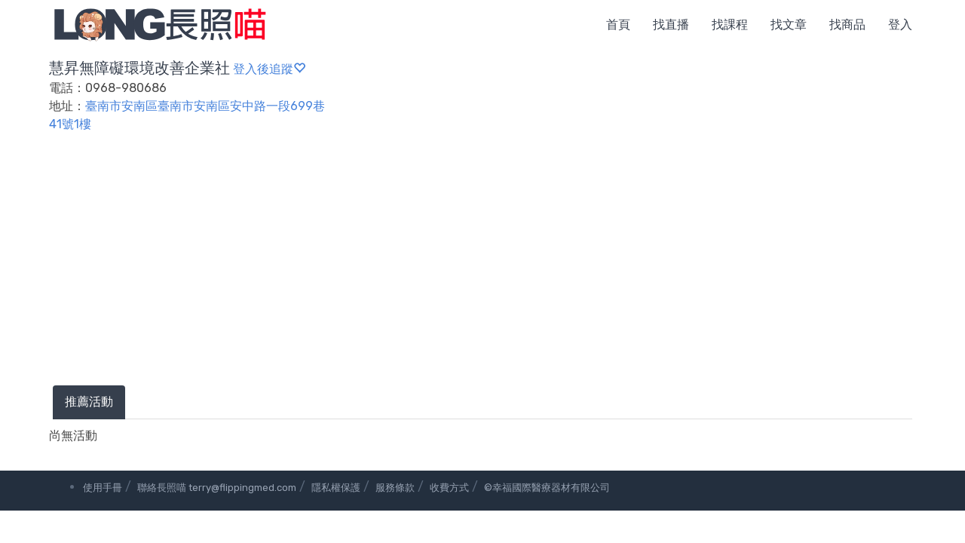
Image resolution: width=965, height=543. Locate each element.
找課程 (730, 24)
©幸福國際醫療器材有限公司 (547, 487)
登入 (900, 24)
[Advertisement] (482, 272)
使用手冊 (102, 487)
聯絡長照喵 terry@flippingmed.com (216, 487)
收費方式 (449, 487)
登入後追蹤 (269, 69)
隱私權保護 (335, 487)
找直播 (671, 24)
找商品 (847, 24)
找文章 (788, 24)
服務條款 (395, 487)
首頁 (618, 24)
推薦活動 (89, 401)
